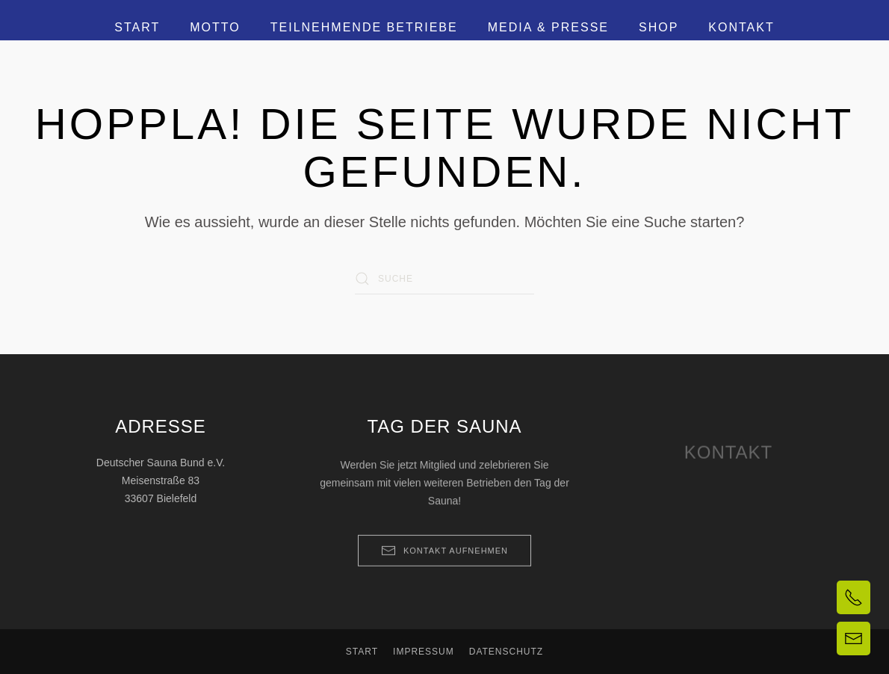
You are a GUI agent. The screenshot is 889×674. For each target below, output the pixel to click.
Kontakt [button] (741, 27)
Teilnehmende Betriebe (364, 27)
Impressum (423, 651)
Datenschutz (506, 651)
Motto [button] (215, 27)
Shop (658, 27)
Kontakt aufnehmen (444, 558)
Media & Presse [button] (548, 27)
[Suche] (444, 278)
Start (137, 27)
